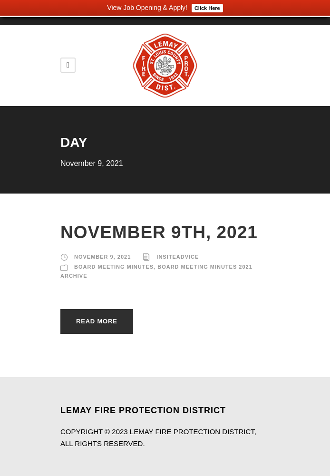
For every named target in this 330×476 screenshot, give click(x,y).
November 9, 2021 (102, 257)
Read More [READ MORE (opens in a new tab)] (96, 321)
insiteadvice (177, 257)
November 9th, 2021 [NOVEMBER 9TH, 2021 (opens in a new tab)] (159, 232)
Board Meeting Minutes (114, 267)
